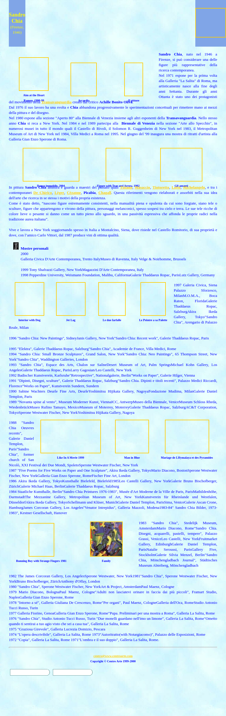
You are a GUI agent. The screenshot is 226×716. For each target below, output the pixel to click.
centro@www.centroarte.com (113, 656)
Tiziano (126, 187)
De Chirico (42, 192)
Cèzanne (74, 192)
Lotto (176, 187)
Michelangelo (194, 187)
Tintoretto (161, 187)
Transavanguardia (56, 102)
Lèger (59, 192)
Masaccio (142, 187)
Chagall (104, 192)
